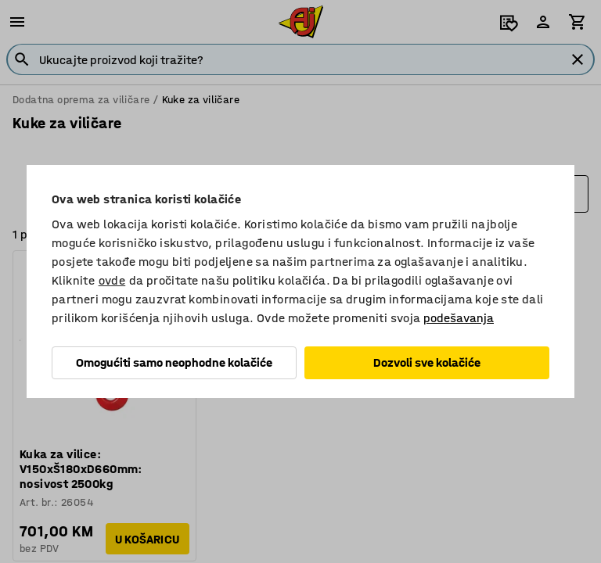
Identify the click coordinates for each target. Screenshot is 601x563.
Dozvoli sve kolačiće (426, 362)
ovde (112, 280)
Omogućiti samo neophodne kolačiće (174, 362)
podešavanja (458, 317)
